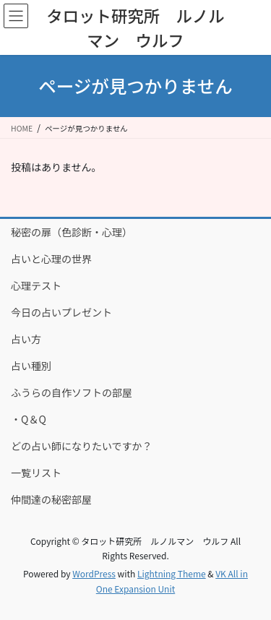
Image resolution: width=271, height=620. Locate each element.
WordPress (94, 573)
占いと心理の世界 (51, 258)
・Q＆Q (28, 419)
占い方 (26, 339)
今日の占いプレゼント (61, 312)
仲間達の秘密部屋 (51, 499)
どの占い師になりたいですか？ (81, 446)
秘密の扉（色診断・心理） (71, 232)
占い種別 (31, 365)
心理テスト (36, 285)
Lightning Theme (171, 573)
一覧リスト (36, 472)
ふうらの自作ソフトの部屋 (71, 392)
